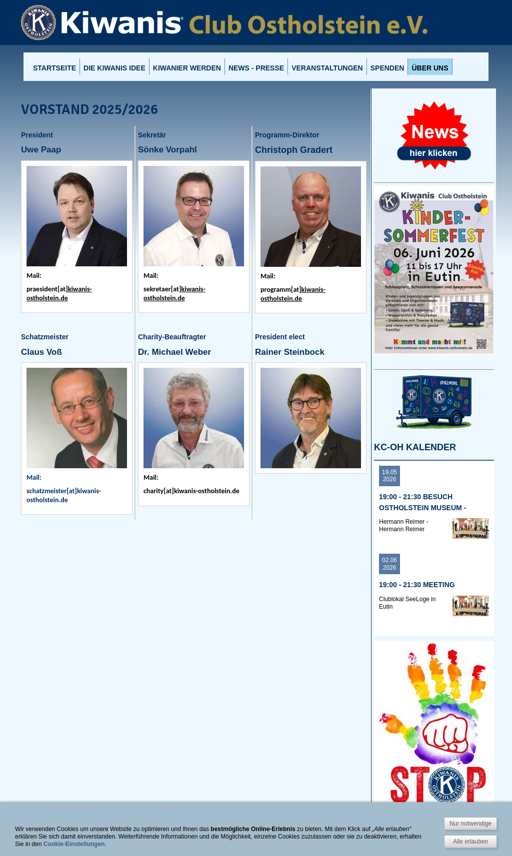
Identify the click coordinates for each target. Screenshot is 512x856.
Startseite (54, 68)
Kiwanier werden (187, 68)
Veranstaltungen (327, 68)
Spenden (387, 68)
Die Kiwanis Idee (115, 68)
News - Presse (256, 68)
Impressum (224, 848)
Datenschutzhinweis (274, 848)
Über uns (430, 68)
